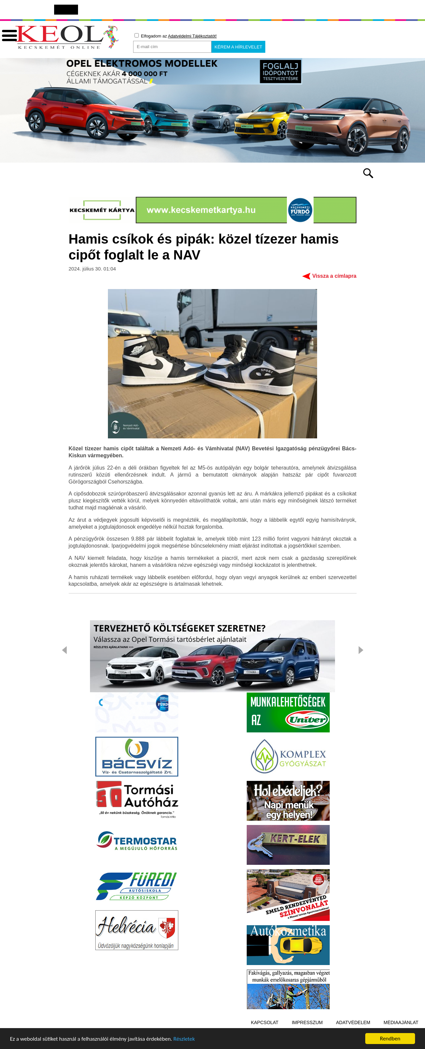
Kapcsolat (265, 1023)
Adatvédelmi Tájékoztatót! (192, 36)
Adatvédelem (353, 1023)
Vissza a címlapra (334, 277)
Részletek (184, 1039)
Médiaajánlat (400, 1023)
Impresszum (307, 1023)
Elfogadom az (175, 35)
